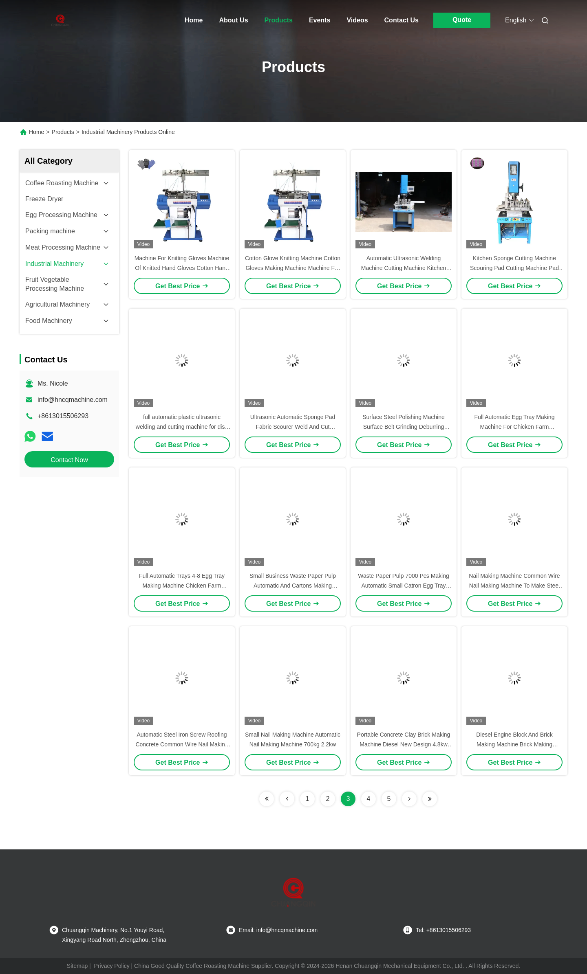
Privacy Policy (112, 966)
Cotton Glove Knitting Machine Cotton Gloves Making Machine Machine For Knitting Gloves (292, 268)
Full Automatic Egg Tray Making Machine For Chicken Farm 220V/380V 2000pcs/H (514, 427)
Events (319, 20)
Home (194, 20)
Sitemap (77, 966)
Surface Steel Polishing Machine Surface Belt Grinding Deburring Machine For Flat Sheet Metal (403, 427)
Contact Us (401, 20)
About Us (233, 20)
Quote (461, 19)
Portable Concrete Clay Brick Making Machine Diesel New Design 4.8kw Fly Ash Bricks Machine (403, 744)
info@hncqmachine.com (73, 399)
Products (279, 20)
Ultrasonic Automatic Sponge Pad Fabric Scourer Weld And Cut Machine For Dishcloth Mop (292, 427)
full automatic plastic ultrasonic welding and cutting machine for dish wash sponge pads (182, 427)
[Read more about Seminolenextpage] (266, 799)
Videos (357, 20)
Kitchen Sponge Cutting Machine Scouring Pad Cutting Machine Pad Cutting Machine (514, 268)
